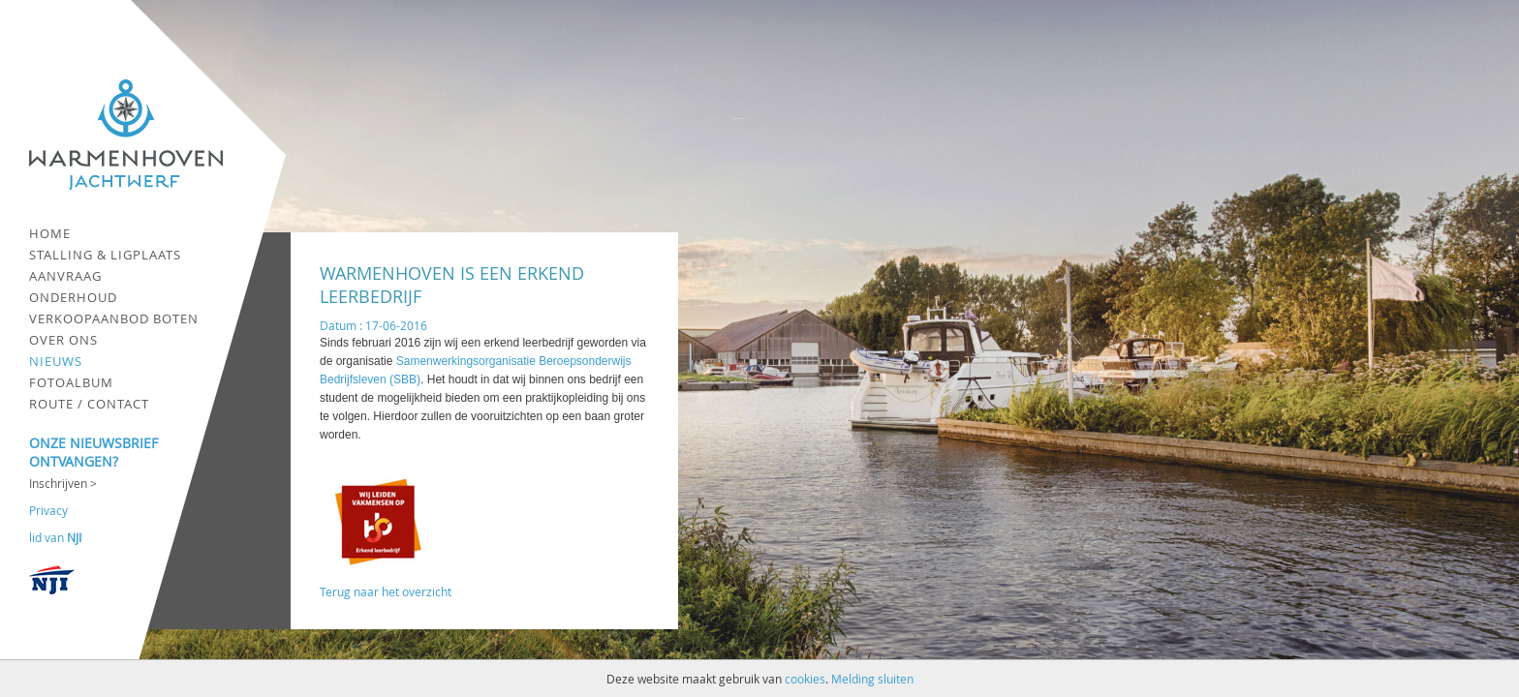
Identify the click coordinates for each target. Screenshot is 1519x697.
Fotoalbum (71, 382)
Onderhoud (73, 297)
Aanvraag (65, 276)
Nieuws (55, 361)
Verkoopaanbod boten (114, 318)
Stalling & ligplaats (105, 254)
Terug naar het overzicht (385, 591)
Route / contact (89, 403)
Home (50, 233)
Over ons (63, 339)
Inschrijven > (63, 483)
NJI (74, 537)
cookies (805, 678)
